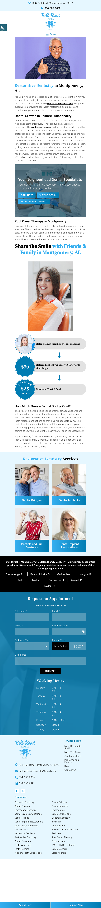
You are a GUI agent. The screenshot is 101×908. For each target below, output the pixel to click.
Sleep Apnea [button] (58, 841)
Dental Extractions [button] (61, 813)
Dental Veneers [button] (59, 849)
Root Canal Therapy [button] (62, 837)
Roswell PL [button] (76, 580)
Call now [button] (27, 195)
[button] (3, 27)
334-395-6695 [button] (50, 8)
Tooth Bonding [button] (21, 849)
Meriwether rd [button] (65, 574)
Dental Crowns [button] (22, 806)
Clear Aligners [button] (59, 852)
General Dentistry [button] (61, 817)
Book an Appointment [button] (34, 201)
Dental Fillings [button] (21, 817)
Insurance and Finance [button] (71, 761)
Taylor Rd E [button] (50, 586)
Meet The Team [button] (72, 752)
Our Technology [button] (72, 756)
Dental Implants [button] (69, 500)
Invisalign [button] (56, 821)
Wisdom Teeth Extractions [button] (28, 852)
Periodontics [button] (58, 833)
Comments (20, 654)
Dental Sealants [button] (22, 841)
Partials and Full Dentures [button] (31, 545)
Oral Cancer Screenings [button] (26, 825)
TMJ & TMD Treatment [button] (63, 845)
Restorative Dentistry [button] (25, 837)
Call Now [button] (25, 905)
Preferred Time (22, 640)
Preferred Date (60, 625)
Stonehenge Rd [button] (15, 574)
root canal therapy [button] (41, 127)
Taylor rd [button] (37, 580)
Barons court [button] (56, 580)
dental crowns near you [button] (60, 103)
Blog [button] (66, 766)
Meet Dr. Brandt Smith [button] (72, 747)
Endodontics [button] (58, 810)
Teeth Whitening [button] (22, 845)
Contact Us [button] (70, 770)
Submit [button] (50, 671)
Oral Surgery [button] (58, 825)
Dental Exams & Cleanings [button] (28, 813)
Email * (56, 611)
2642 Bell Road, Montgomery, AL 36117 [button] (50, 3)
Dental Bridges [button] (32, 500)
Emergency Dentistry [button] (25, 810)
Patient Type (58, 640)
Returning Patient (78, 646)
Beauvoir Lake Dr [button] (40, 574)
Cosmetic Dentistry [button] (24, 802)
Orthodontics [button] (21, 829)
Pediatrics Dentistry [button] (24, 833)
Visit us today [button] (47, 195)
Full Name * (21, 611)
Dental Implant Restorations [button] (69, 545)
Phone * (19, 625)
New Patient (60, 646)
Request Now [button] (76, 905)
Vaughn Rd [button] (86, 574)
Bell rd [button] (21, 580)
